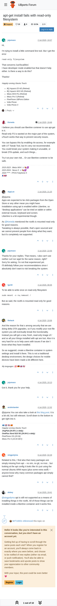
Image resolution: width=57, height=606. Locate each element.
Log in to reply (47, 29)
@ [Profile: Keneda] (9, 221)
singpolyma (13, 455)
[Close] (51, 530)
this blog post (43, 412)
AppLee (11, 192)
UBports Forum (27, 4)
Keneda (11, 122)
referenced (28, 521)
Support (8, 24)
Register (9, 582)
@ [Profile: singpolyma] (8, 497)
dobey (10, 492)
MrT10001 (17, 521)
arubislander (13, 407)
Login (19, 582)
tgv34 (10, 285)
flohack (11, 320)
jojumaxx (12, 40)
